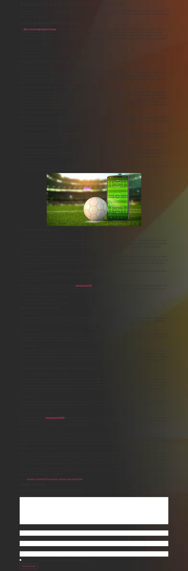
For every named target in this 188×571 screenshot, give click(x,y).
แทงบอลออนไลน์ (75, 479)
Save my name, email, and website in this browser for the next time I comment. (58, 560)
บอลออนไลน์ (42, 479)
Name (23, 529)
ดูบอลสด (31, 479)
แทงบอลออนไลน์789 (55, 418)
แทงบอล (62, 479)
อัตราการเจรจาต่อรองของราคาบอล (40, 29)
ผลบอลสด (52, 479)
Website (23, 550)
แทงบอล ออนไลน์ (84, 285)
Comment (25, 495)
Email (23, 539)
